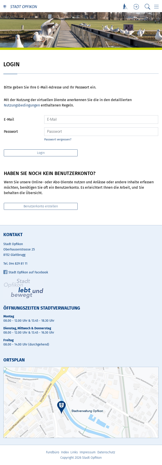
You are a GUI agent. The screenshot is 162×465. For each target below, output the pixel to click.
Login (136, 7)
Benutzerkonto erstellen (41, 206)
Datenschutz (106, 452)
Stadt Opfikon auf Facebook (25, 272)
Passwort (11, 131)
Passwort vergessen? (57, 139)
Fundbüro (52, 452)
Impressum (88, 452)
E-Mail (9, 119)
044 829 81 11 (18, 264)
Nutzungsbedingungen (22, 105)
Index (65, 452)
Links (74, 452)
